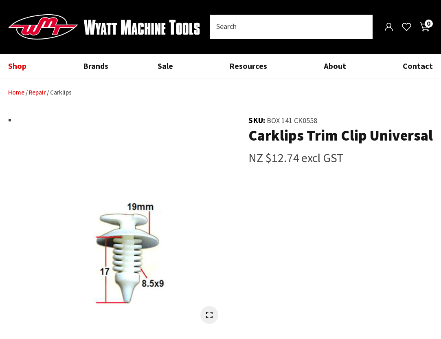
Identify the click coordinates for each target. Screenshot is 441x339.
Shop (17, 66)
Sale (165, 66)
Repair (37, 92)
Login (389, 27)
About (335, 66)
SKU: (257, 120)
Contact (418, 66)
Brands (95, 66)
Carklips (61, 92)
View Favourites (406, 27)
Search (363, 27)
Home (16, 92)
